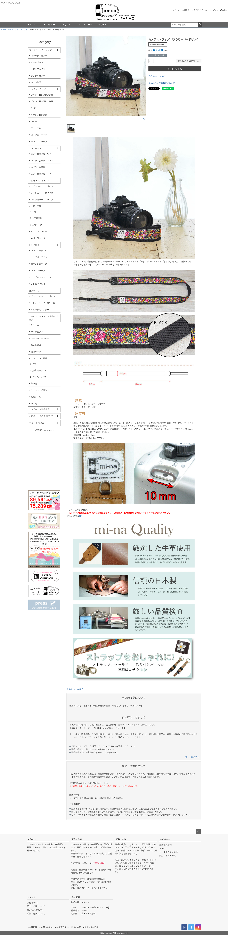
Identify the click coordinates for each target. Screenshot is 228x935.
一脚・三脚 (36, 206)
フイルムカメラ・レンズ (40, 50)
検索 (200, 25)
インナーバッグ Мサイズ (43, 303)
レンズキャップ (38, 270)
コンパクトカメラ (39, 55)
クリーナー (37, 364)
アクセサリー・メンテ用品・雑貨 (42, 318)
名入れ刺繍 (36, 345)
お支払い (31, 839)
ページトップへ (198, 831)
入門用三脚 (37, 218)
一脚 (34, 212)
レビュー (49, 24)
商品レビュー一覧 (167, 855)
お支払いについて (35, 910)
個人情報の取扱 (91, 927)
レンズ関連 (34, 245)
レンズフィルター (39, 284)
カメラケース (35, 148)
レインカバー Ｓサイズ (42, 199)
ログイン (175, 10)
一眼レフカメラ (38, 69)
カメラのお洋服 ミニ (41, 167)
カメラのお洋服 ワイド (42, 154)
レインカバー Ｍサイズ (42, 193)
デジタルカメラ (38, 76)
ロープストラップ (39, 135)
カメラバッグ (35, 291)
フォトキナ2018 (36, 423)
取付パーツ (36, 352)
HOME (3, 30)
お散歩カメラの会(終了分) (41, 416)
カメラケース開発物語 (39, 409)
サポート (31, 897)
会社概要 (76, 897)
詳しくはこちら (192, 757)
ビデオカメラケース (40, 231)
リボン (26, 30)
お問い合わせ (47, 927)
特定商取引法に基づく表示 (68, 927)
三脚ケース (37, 225)
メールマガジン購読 (168, 852)
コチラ (82, 516)
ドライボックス (39, 377)
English (224, 10)
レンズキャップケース (41, 277)
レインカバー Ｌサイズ (42, 186)
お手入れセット (39, 370)
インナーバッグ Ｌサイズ (43, 296)
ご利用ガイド (197, 10)
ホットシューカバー (40, 338)
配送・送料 (77, 839)
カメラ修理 (36, 82)
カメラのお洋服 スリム (42, 160)
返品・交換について (36, 913)
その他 (34, 403)
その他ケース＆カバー (39, 181)
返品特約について (156, 76)
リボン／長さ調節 (39, 115)
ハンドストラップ (39, 141)
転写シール (36, 397)
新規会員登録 (165, 844)
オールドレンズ (38, 62)
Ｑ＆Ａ (66, 24)
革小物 (34, 383)
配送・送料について (36, 906)
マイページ (85, 24)
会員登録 (185, 10)
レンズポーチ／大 (39, 257)
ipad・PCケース (38, 238)
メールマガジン (212, 10)
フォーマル (36, 128)
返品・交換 (121, 839)
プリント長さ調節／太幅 (42, 95)
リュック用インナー (40, 309)
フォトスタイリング (40, 390)
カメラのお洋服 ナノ (41, 174)
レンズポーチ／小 (39, 250)
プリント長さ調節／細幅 (42, 101)
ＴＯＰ (31, 24)
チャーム (35, 325)
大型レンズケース (39, 264)
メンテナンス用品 (39, 358)
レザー (34, 121)
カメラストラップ (15, 30)
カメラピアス (37, 332)
